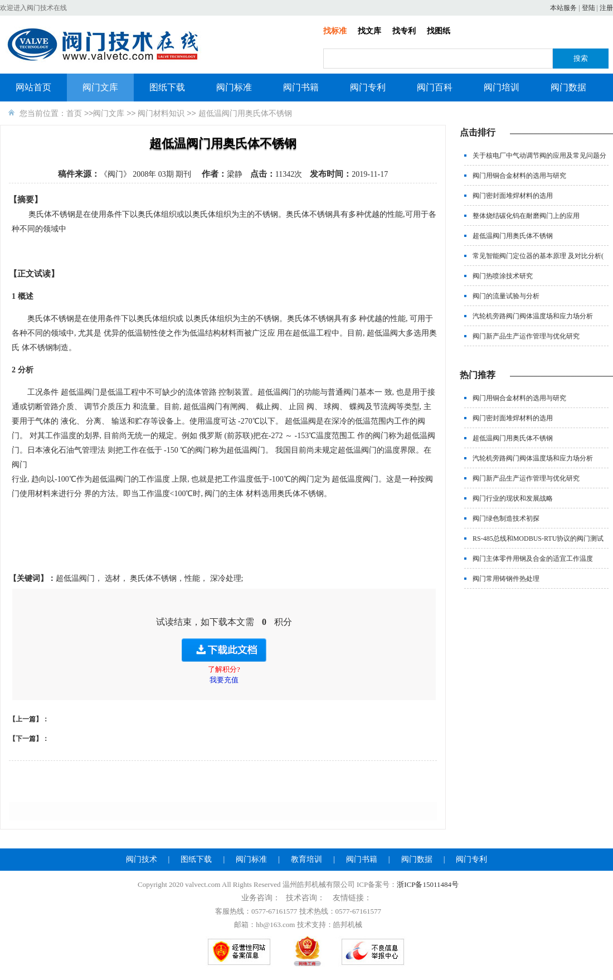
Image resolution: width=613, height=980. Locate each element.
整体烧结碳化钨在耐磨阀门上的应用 (526, 216)
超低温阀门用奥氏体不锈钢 (513, 236)
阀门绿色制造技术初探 (506, 518)
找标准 (335, 31)
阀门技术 (141, 859)
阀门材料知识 (161, 113)
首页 (74, 113)
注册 (606, 8)
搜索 (580, 58)
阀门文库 (100, 87)
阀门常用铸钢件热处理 (506, 579)
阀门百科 (435, 87)
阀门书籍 (301, 87)
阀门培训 (501, 87)
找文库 (369, 31)
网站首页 (33, 87)
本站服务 (563, 8)
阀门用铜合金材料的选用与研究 (519, 175)
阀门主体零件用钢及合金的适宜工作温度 (533, 558)
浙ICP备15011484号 (428, 884)
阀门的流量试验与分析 (506, 296)
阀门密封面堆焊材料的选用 (513, 196)
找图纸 (438, 31)
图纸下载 (167, 87)
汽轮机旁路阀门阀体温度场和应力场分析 (533, 316)
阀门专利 (368, 87)
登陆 (588, 8)
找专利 (404, 31)
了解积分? (224, 669)
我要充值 (224, 680)
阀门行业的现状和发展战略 (513, 498)
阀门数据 (568, 87)
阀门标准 (234, 87)
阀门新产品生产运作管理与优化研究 (526, 336)
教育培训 (306, 859)
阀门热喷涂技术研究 (503, 276)
